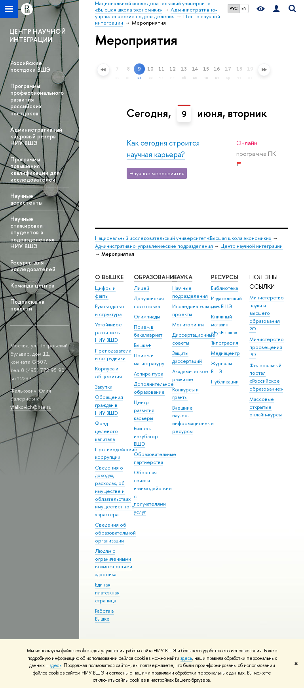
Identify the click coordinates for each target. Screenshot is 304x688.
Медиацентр (225, 353)
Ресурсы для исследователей (32, 266)
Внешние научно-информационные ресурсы (193, 419)
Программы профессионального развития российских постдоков (37, 99)
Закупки (103, 386)
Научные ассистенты (26, 199)
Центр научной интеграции (251, 246)
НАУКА (182, 277)
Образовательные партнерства (155, 458)
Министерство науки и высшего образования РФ (266, 313)
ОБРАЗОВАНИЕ (155, 277)
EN (244, 8)
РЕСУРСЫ (224, 277)
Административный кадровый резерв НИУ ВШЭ (36, 136)
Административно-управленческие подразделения (154, 246)
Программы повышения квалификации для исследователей (34, 169)
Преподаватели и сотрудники (113, 354)
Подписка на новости (27, 305)
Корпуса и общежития (108, 372)
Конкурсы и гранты (185, 393)
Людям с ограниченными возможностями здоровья (113, 563)
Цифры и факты (105, 292)
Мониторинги (188, 324)
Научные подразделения (190, 292)
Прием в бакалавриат (148, 331)
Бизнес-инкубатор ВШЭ (146, 436)
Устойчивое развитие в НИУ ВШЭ (108, 332)
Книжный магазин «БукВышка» (224, 324)
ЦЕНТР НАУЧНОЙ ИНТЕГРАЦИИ (38, 35)
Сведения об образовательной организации (115, 532)
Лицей (141, 288)
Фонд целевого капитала (106, 431)
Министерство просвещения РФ (266, 347)
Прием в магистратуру (149, 359)
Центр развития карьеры (144, 410)
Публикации (225, 381)
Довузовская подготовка (149, 302)
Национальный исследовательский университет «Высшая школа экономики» (183, 238)
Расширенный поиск (81, 71)
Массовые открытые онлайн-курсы (265, 407)
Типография (224, 342)
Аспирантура (148, 373)
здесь (186, 658)
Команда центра (32, 285)
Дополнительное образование (154, 388)
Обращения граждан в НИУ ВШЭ (109, 405)
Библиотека (224, 288)
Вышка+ (142, 345)
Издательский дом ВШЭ (226, 302)
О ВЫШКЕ (109, 277)
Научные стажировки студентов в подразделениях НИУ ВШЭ (32, 232)
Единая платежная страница (107, 592)
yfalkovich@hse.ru (30, 406)
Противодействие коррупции (116, 453)
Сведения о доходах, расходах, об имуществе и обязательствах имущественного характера (115, 491)
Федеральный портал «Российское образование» (266, 377)
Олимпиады (147, 316)
